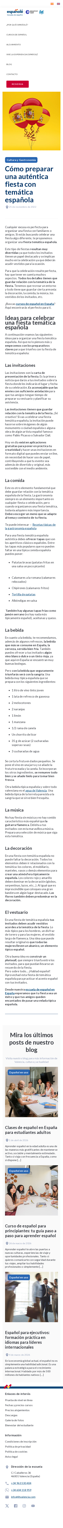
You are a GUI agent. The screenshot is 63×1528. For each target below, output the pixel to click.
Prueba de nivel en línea (18, 1400)
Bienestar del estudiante (19, 1425)
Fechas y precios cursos (19, 1405)
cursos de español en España (35, 304)
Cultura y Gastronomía (21, 159)
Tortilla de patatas (23, 594)
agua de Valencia (36, 790)
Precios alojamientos (17, 1410)
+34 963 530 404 (21, 1483)
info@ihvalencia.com (23, 1496)
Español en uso (18, 1072)
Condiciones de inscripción (20, 1441)
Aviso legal (11, 1456)
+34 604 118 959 (21, 1489)
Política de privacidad (18, 1446)
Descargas (11, 1415)
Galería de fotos (14, 1420)
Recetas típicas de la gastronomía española (30, 526)
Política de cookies (16, 1451)
